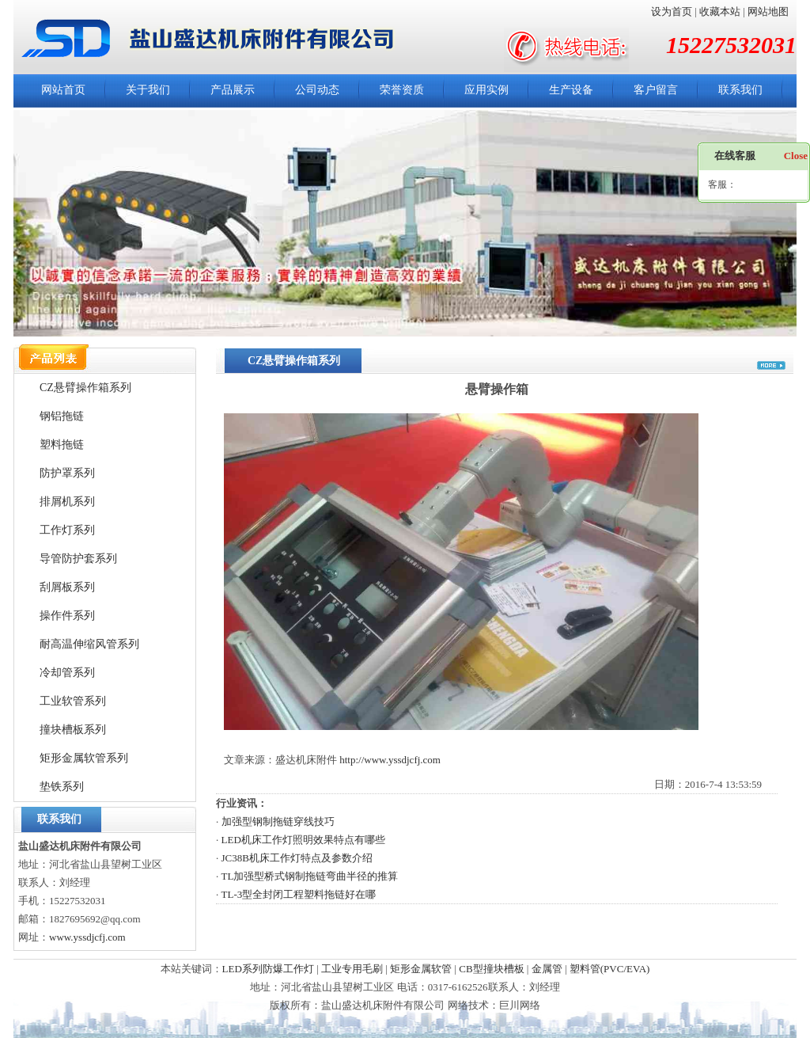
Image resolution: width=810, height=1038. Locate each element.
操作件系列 (67, 616)
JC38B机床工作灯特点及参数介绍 (297, 858)
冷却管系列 (67, 673)
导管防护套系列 (78, 559)
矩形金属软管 (421, 969)
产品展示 (232, 90)
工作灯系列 (67, 530)
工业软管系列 (73, 701)
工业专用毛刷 (352, 969)
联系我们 (740, 90)
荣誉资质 (402, 90)
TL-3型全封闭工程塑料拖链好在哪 (299, 894)
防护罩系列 (67, 473)
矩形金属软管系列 (84, 758)
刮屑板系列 (67, 587)
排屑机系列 (67, 502)
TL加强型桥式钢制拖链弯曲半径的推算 (310, 876)
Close (796, 156)
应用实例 (486, 90)
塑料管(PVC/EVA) (610, 969)
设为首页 (671, 11)
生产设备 (571, 90)
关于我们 (148, 90)
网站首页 (63, 90)
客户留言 (656, 90)
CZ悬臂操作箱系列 (85, 388)
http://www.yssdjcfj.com (390, 760)
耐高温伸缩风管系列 (89, 644)
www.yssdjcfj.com (87, 937)
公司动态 (317, 90)
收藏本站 (719, 11)
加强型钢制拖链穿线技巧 (278, 821)
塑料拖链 (62, 445)
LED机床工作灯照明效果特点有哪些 (303, 840)
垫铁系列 (62, 787)
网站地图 (768, 11)
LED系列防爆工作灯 (268, 969)
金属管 (547, 969)
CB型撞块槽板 (491, 969)
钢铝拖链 (62, 416)
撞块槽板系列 (73, 730)
